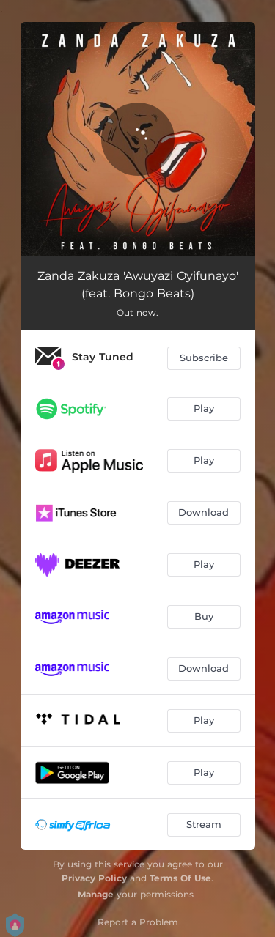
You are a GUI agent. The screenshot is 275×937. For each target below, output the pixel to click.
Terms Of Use (180, 878)
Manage (96, 894)
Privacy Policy (94, 878)
